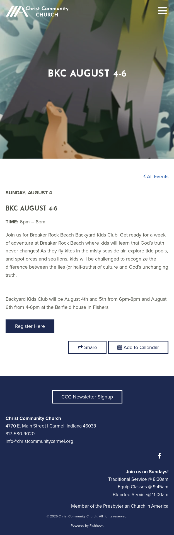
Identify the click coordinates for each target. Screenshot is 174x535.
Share (90, 347)
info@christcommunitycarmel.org (39, 441)
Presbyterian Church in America (135, 506)
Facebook (160, 456)
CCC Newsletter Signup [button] (87, 396)
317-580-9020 (20, 433)
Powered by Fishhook (87, 525)
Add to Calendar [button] (138, 347)
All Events (155, 176)
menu (163, 10)
